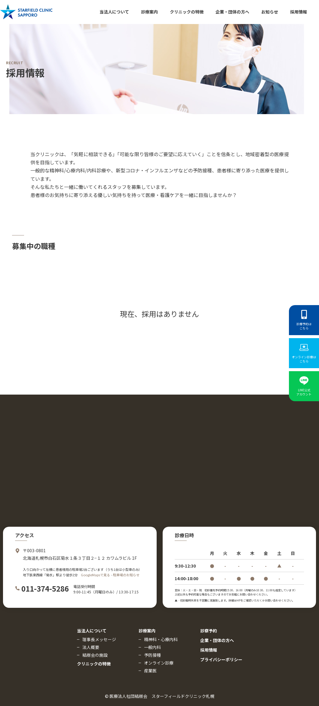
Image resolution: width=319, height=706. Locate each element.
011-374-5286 (45, 588)
